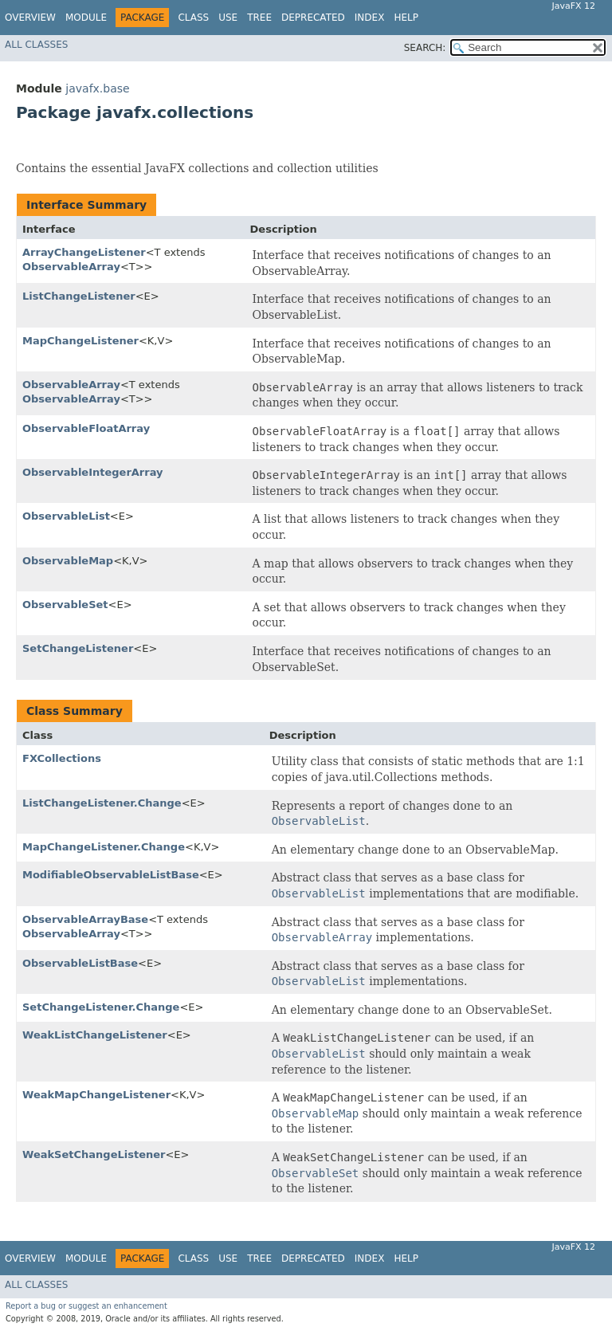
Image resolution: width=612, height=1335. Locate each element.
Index (370, 17)
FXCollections (61, 758)
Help (406, 17)
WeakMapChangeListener (96, 1095)
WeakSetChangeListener (93, 1154)
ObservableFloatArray (86, 428)
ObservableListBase (80, 963)
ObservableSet (65, 605)
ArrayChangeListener (84, 252)
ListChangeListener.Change (102, 803)
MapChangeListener (80, 341)
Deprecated (313, 17)
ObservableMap (67, 561)
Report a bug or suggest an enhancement (86, 1306)
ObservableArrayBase (85, 919)
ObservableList (66, 516)
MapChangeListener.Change (103, 847)
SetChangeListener (77, 648)
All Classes (36, 44)
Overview (30, 17)
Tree (259, 17)
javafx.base (97, 88)
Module (86, 17)
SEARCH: (425, 47)
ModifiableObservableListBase (110, 875)
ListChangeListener (78, 296)
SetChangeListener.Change (100, 1007)
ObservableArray (71, 267)
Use (227, 17)
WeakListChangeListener (94, 1035)
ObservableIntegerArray (92, 472)
